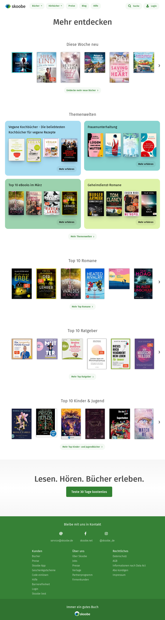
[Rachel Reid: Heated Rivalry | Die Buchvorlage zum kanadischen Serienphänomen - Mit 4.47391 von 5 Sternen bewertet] (95, 283)
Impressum (119, 574)
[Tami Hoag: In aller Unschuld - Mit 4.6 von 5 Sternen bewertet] (143, 283)
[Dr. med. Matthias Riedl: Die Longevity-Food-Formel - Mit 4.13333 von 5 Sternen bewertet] (22, 349)
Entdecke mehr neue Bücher (82, 90)
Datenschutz (120, 556)
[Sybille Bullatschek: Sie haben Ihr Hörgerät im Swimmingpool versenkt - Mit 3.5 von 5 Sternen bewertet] (144, 62)
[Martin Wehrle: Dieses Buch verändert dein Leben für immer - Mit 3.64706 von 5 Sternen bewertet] (120, 353)
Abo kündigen (120, 570)
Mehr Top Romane (82, 306)
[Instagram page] (107, 537)
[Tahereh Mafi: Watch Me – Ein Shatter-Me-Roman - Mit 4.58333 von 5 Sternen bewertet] (144, 423)
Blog (84, 6)
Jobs (74, 560)
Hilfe (95, 6)
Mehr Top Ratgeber (82, 376)
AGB (115, 560)
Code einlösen (40, 574)
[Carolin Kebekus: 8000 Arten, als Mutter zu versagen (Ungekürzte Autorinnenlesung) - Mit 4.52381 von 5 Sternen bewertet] (47, 349)
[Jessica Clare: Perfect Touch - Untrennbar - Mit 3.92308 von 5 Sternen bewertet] (70, 67)
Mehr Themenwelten (82, 236)
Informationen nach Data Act (129, 565)
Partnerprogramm (82, 574)
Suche (133, 5)
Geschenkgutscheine (44, 570)
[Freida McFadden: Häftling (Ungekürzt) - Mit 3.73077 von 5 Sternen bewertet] (22, 62)
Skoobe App (39, 565)
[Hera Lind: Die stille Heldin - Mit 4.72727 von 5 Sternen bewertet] (46, 67)
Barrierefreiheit (41, 584)
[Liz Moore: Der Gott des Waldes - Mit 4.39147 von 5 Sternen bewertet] (70, 283)
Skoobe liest (39, 593)
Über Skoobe (79, 556)
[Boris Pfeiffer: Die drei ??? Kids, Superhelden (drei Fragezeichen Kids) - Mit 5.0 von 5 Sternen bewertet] (120, 423)
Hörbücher (54, 6)
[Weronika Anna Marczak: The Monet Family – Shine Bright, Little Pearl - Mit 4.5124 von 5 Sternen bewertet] (21, 423)
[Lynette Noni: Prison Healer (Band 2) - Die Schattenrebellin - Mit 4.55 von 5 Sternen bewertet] (46, 422)
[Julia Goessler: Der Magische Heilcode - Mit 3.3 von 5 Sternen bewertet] (144, 353)
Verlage (76, 570)
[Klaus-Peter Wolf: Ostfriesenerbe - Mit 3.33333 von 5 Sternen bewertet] (21, 283)
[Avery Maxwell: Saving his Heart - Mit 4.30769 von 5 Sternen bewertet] (119, 67)
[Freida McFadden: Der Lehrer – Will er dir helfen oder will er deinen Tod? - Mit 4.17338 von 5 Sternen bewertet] (46, 283)
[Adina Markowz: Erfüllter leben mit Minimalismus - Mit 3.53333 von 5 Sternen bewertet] (97, 353)
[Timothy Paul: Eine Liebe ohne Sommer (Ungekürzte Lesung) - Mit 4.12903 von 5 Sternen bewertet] (119, 278)
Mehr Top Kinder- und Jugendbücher (82, 446)
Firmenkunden (80, 579)
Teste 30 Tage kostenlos (89, 492)
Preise (71, 6)
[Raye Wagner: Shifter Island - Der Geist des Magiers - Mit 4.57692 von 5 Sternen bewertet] (95, 423)
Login (151, 5)
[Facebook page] (86, 537)
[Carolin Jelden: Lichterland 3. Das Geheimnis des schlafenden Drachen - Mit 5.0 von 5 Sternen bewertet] (71, 423)
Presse (76, 565)
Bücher (36, 6)
